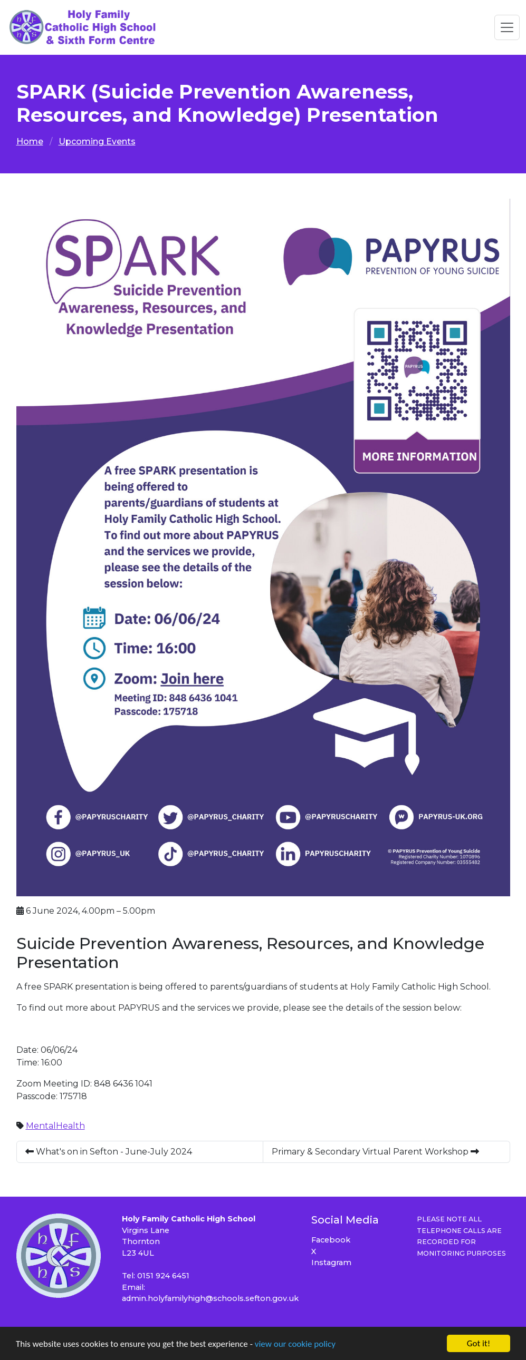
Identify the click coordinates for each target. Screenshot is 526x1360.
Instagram (331, 1262)
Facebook (330, 1240)
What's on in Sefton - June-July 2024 (108, 1152)
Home (29, 141)
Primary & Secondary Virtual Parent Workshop (375, 1152)
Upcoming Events (97, 141)
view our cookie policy (295, 1343)
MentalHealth (55, 1126)
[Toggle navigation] (507, 27)
